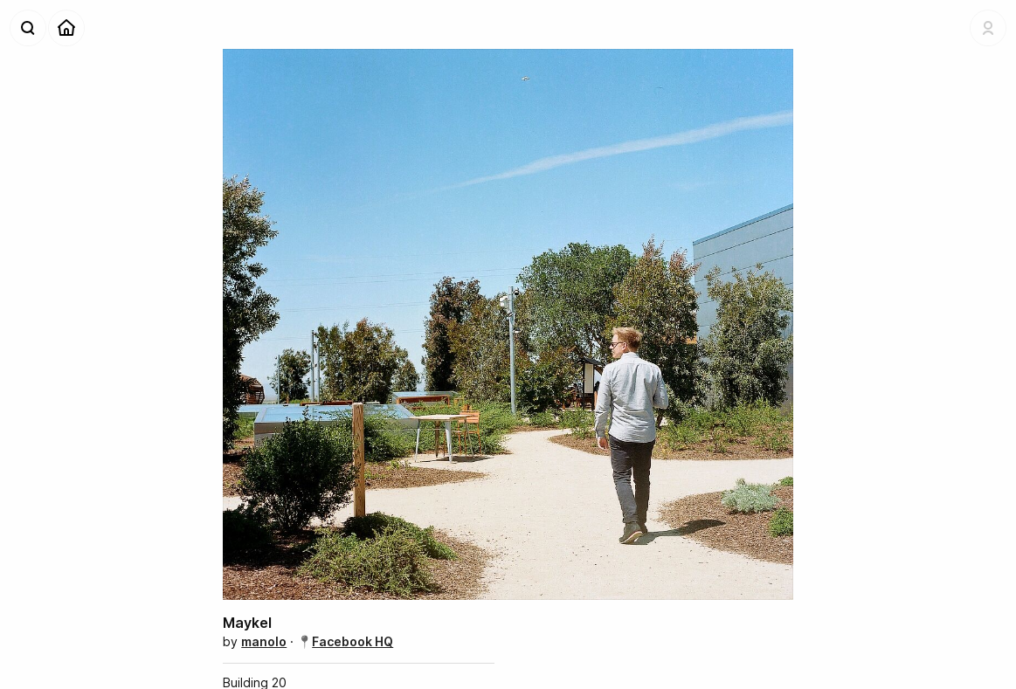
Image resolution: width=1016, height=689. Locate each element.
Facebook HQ (352, 641)
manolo (264, 641)
